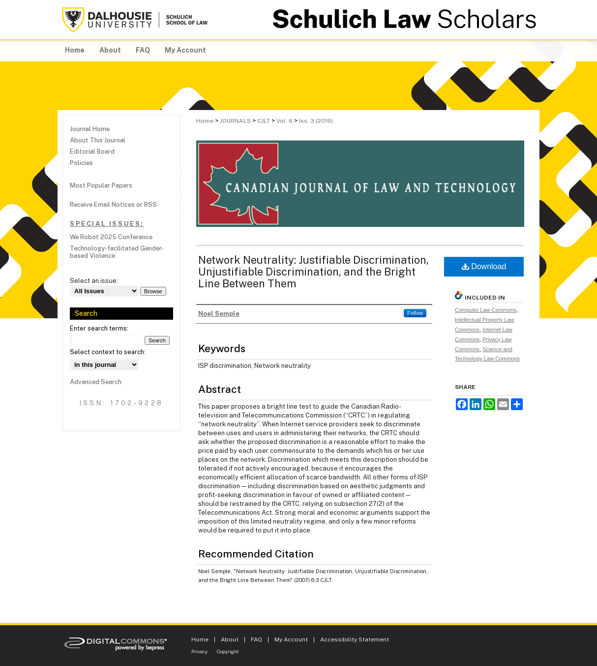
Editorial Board (92, 151)
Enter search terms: (99, 328)
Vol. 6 (284, 120)
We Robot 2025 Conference (111, 237)
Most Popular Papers (101, 185)
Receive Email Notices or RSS (113, 204)
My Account (291, 639)
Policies (81, 162)
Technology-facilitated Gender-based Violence (117, 252)
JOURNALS (235, 120)
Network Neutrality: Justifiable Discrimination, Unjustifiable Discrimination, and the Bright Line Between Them (313, 271)
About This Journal (97, 140)
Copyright (228, 651)
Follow (415, 313)
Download (484, 266)
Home (204, 120)
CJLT (263, 120)
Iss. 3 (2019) (316, 120)
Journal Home (90, 129)
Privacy (199, 651)
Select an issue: (94, 280)
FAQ (256, 639)
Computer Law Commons (485, 310)
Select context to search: (108, 352)
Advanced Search (95, 382)
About (230, 639)
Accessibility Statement (354, 639)
